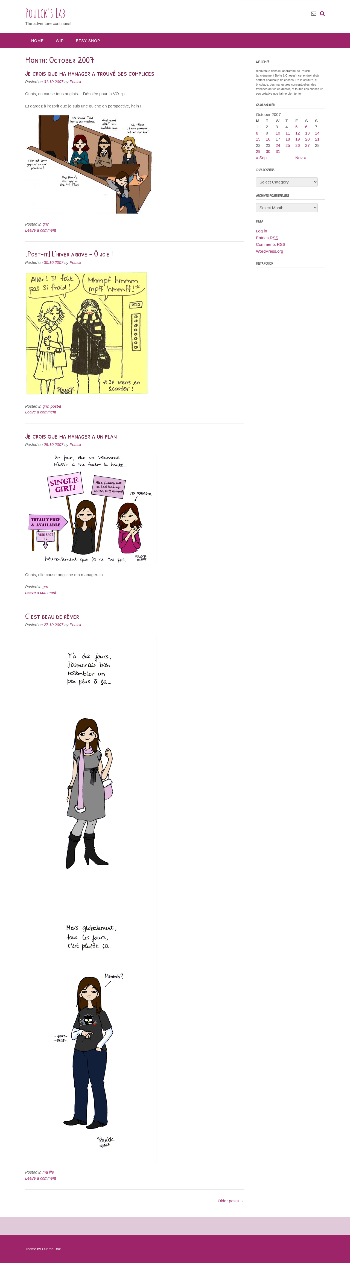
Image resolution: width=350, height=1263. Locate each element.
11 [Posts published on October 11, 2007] (287, 133)
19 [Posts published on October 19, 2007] (297, 139)
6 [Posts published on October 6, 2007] (306, 126)
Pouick (75, 82)
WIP (60, 41)
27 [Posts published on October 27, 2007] (307, 145)
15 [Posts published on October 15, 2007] (258, 139)
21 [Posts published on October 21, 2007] (317, 139)
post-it (56, 406)
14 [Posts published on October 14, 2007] (317, 133)
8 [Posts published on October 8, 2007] (257, 133)
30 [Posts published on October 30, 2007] (268, 151)
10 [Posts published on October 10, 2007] (278, 133)
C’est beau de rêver (52, 616)
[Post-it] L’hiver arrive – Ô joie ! (69, 254)
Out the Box (51, 1249)
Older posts (231, 1200)
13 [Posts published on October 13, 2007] (307, 133)
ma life (48, 1172)
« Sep (261, 157)
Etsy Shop (88, 41)
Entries (267, 237)
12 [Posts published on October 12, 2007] (297, 133)
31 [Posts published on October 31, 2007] (278, 151)
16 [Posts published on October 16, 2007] (268, 139)
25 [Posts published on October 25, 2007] (287, 145)
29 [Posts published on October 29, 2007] (258, 151)
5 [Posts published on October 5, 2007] (296, 126)
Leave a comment (40, 230)
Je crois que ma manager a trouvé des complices (89, 73)
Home (37, 41)
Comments (270, 244)
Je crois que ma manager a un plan (71, 436)
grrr (45, 224)
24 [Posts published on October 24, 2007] (278, 145)
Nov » (300, 157)
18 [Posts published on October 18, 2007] (287, 139)
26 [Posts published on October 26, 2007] (297, 145)
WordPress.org (269, 251)
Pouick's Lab (45, 13)
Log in (261, 231)
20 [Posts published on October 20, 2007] (307, 139)
